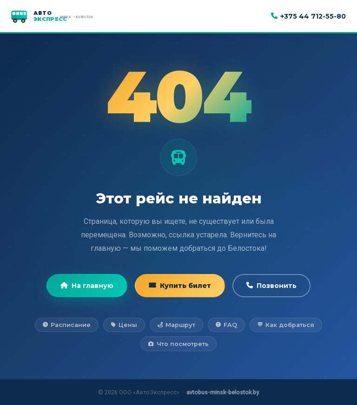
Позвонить (271, 285)
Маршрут (176, 324)
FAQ (226, 324)
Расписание (67, 324)
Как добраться (286, 324)
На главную (86, 285)
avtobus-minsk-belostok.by (222, 392)
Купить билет (180, 285)
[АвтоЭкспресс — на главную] (62, 16)
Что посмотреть (178, 343)
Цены (124, 324)
